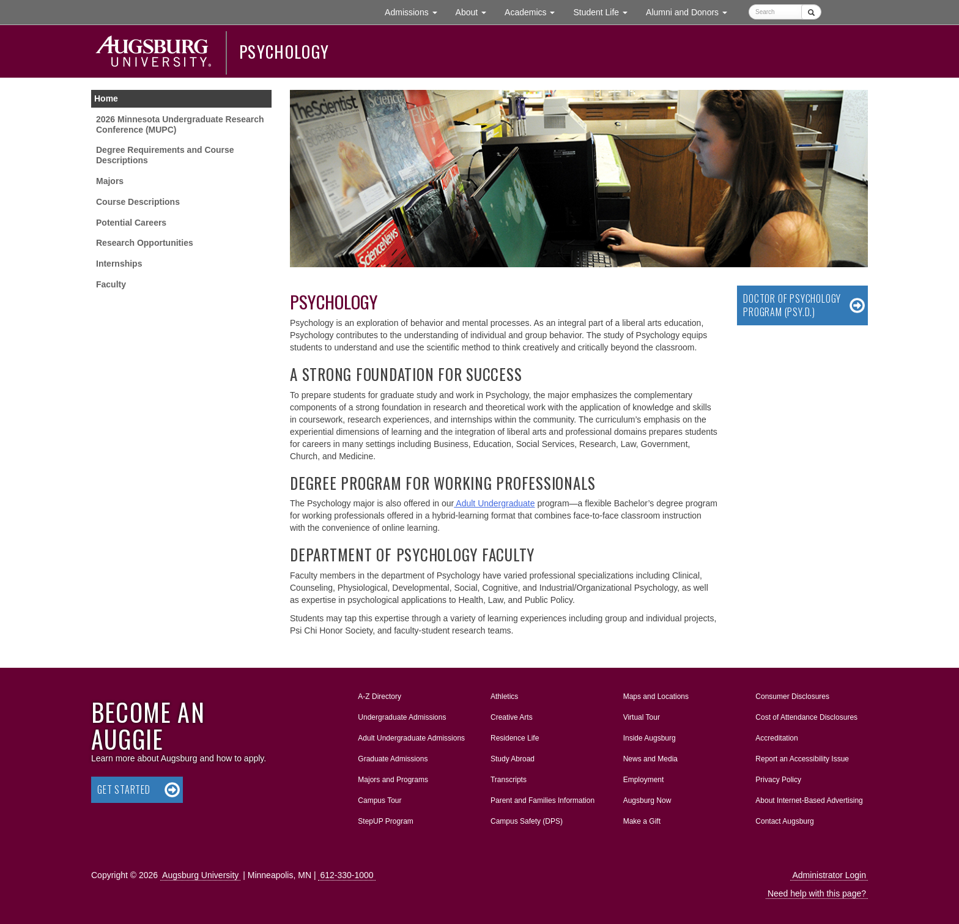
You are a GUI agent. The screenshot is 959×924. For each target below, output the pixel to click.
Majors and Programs (392, 777)
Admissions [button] (415, 11)
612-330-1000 (346, 875)
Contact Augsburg (784, 821)
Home (106, 98)
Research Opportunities (144, 243)
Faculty (111, 284)
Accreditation (776, 738)
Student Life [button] (605, 11)
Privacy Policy (778, 779)
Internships (119, 263)
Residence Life (515, 738)
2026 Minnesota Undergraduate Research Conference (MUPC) (180, 124)
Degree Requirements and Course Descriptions (165, 155)
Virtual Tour (641, 717)
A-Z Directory (379, 696)
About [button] (475, 15)
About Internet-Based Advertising (808, 800)
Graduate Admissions (393, 759)
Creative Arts (512, 717)
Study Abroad (513, 759)
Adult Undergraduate (494, 503)
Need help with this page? (817, 893)
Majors (110, 181)
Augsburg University (200, 875)
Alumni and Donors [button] (691, 11)
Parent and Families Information (542, 800)
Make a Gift (642, 821)
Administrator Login (829, 875)
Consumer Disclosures (792, 696)
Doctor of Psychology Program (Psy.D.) (792, 305)
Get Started (123, 789)
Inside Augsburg (649, 738)
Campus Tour (379, 800)
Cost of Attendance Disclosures (806, 717)
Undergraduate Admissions (402, 717)
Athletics (504, 696)
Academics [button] (534, 11)
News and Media (650, 759)
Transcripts (509, 779)
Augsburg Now (647, 800)
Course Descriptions (138, 202)
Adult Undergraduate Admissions (411, 738)
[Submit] (811, 12)
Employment (643, 779)
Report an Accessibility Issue (802, 759)
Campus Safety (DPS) (527, 821)
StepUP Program (385, 821)
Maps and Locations (656, 696)
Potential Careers (131, 222)
